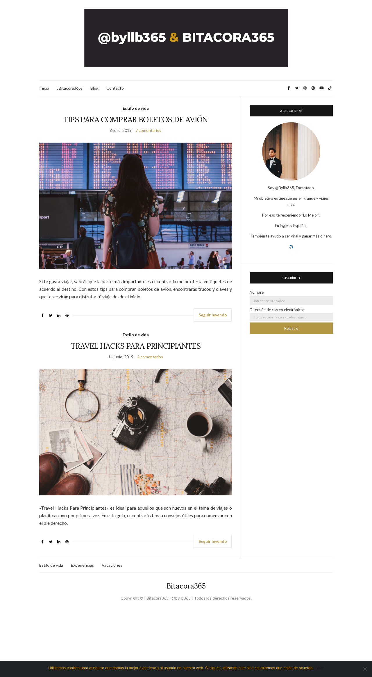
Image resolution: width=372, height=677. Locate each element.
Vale (320, 668)
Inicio (44, 88)
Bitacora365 (186, 586)
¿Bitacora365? (70, 88)
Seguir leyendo (212, 314)
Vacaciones (112, 565)
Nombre (257, 292)
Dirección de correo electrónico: (291, 314)
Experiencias (82, 565)
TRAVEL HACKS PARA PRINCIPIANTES (136, 346)
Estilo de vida (136, 108)
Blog (94, 88)
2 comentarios (150, 356)
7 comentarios (148, 130)
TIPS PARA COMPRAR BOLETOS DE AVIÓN (135, 119)
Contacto (115, 88)
